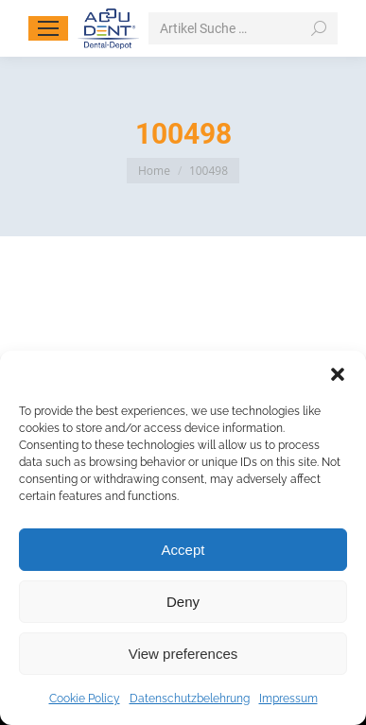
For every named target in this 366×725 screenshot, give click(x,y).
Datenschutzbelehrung (190, 698)
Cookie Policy (84, 698)
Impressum (288, 698)
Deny (183, 602)
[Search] (243, 28)
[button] (337, 374)
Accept (183, 550)
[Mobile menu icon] (48, 28)
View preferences (183, 654)
